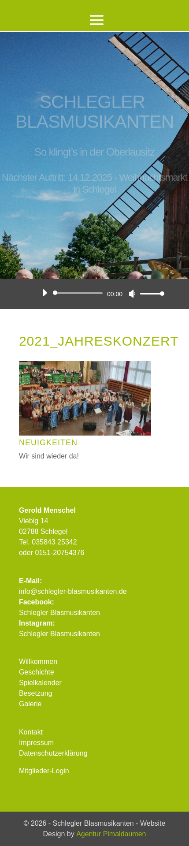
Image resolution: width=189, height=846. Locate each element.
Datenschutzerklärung (53, 753)
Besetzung (35, 693)
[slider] (79, 293)
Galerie (30, 704)
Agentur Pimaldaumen (111, 834)
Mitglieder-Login (44, 771)
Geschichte (36, 672)
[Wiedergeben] (44, 293)
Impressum (36, 742)
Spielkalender (40, 682)
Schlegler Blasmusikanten (59, 612)
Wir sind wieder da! (49, 456)
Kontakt (31, 732)
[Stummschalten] (132, 294)
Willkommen (38, 661)
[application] (99, 293)
